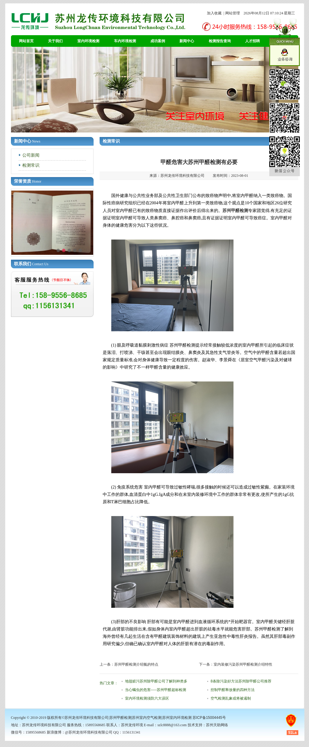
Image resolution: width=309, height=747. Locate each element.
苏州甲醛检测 (235, 210)
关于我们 (55, 41)
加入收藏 (214, 13)
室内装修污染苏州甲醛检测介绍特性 (243, 664)
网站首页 (26, 41)
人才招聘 (252, 41)
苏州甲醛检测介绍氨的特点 (136, 664)
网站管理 (232, 13)
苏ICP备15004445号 (209, 717)
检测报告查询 (220, 41)
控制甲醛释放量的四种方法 (233, 690)
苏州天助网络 (217, 725)
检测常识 (30, 165)
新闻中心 (186, 41)
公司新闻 (30, 155)
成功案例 (157, 41)
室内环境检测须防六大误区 (147, 698)
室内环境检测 (88, 41)
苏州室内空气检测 (146, 717)
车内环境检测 (125, 41)
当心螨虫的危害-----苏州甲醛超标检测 (155, 690)
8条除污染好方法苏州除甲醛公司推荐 (241, 681)
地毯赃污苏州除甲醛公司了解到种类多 (156, 681)
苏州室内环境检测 (177, 717)
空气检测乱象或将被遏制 (231, 698)
